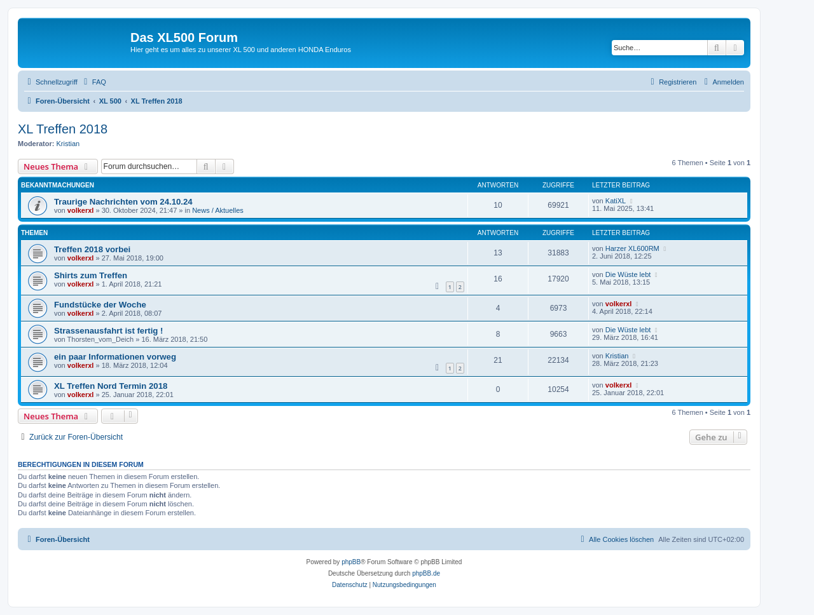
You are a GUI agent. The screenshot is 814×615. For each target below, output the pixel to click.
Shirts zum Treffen (90, 275)
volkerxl (80, 210)
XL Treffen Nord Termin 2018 (110, 386)
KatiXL (615, 201)
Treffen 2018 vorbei (92, 249)
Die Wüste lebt (628, 274)
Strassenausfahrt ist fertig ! (108, 330)
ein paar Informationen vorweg (115, 357)
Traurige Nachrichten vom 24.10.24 (123, 201)
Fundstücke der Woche (100, 304)
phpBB (351, 561)
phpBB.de (426, 573)
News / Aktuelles (218, 210)
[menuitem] (93, 82)
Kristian (68, 143)
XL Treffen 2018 (62, 129)
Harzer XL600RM (632, 248)
